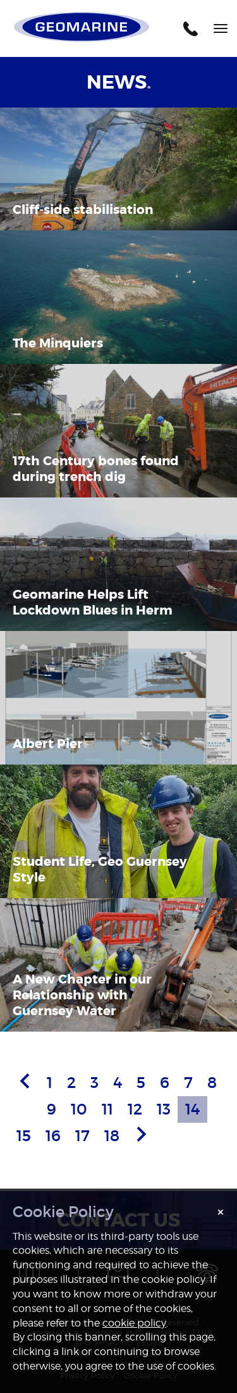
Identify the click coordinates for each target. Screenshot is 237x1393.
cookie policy (134, 1323)
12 (135, 1109)
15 (23, 1136)
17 (82, 1136)
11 (107, 1109)
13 (164, 1109)
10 (79, 1109)
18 (111, 1136)
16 (53, 1136)
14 (192, 1109)
